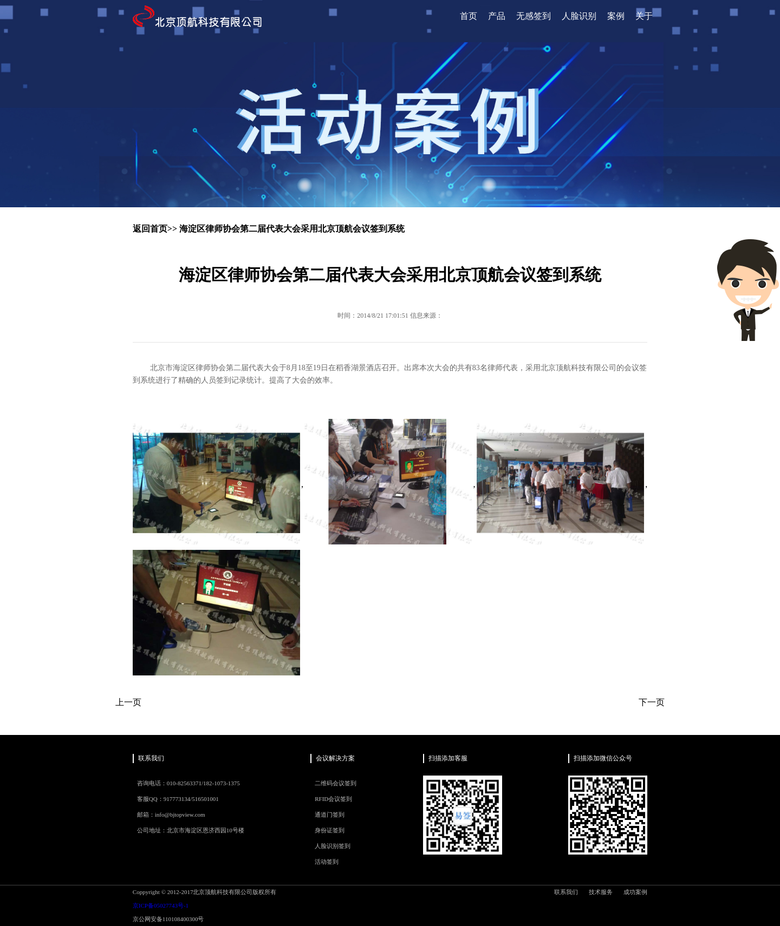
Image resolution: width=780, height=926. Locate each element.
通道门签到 (329, 814)
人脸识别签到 (332, 846)
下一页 (652, 702)
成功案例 (635, 892)
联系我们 (566, 892)
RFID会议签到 (333, 799)
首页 (468, 16)
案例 (616, 16)
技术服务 (601, 892)
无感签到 (533, 16)
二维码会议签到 (335, 783)
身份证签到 (329, 830)
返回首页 (150, 228)
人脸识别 (579, 16)
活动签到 (327, 861)
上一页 (128, 702)
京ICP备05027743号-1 (160, 905)
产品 (496, 16)
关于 (644, 16)
